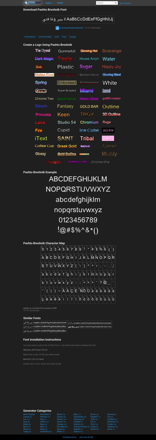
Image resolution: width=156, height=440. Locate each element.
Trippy (27, 431)
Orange (62, 424)
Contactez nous (69, 437)
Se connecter (125, 3)
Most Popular (29, 414)
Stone (111, 429)
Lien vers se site (86, 437)
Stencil (95, 429)
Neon (43, 424)
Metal (27, 424)
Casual (27, 417)
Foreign (72, 37)
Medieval (113, 421)
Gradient (112, 419)
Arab (57, 37)
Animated (45, 414)
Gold (94, 419)
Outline (78, 424)
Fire (110, 417)
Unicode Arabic (45, 37)
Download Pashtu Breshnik (69, 28)
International (29, 37)
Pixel (64, 37)
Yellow (78, 431)
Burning (112, 414)
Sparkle (78, 429)
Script (94, 426)
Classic (61, 417)
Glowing (79, 419)
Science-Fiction (81, 426)
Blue (77, 414)
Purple (111, 424)
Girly (43, 419)
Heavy (61, 421)
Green (44, 421)
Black (61, 414)
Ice (93, 421)
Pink (94, 424)
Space (61, 429)
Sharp (27, 429)
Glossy (61, 419)
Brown (94, 414)
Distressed (80, 417)
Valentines (46, 431)
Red (26, 426)
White (60, 431)
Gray (26, 421)
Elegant (95, 417)
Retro (43, 426)
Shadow (112, 426)
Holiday (78, 421)
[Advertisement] (11, 44)
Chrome (45, 417)
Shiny (43, 429)
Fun (26, 419)
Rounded (62, 426)
